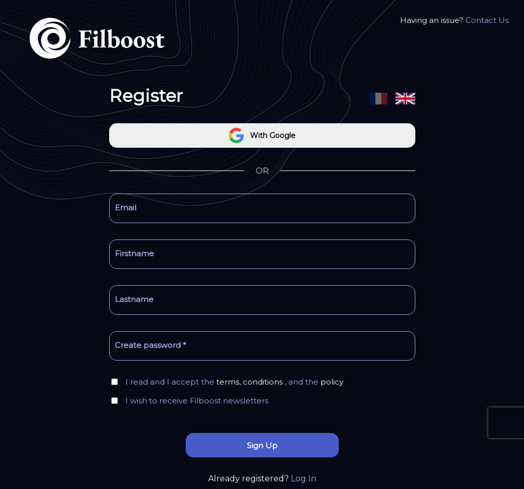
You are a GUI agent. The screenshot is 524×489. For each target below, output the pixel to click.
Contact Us (487, 20)
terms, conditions (249, 382)
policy (331, 382)
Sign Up (262, 445)
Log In (303, 478)
